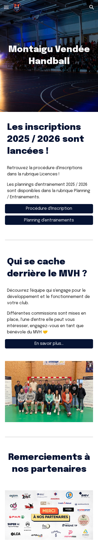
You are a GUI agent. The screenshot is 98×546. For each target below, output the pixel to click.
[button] (6, 7)
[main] (49, 56)
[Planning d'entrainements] (49, 220)
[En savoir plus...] (49, 343)
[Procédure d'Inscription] (49, 208)
